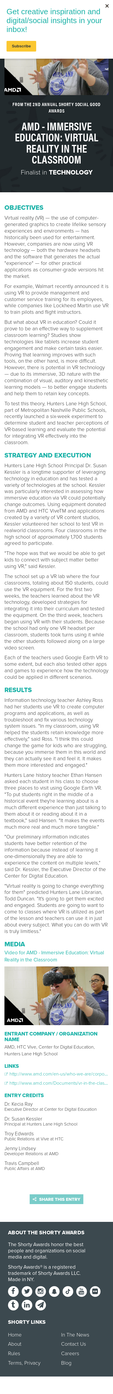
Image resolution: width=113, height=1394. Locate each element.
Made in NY (20, 1279)
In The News (75, 1335)
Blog (66, 1363)
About (14, 1344)
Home (15, 1335)
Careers (70, 1353)
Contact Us (73, 1344)
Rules (14, 1353)
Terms (15, 1363)
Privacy (32, 1363)
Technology (71, 172)
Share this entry (56, 1199)
